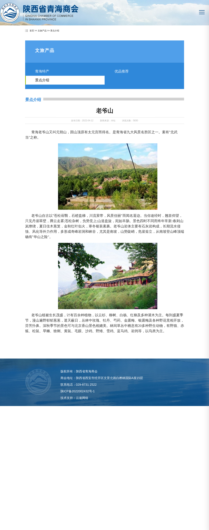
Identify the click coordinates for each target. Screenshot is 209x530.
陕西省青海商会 (39, 12)
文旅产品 (42, 31)
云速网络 (82, 406)
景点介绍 (54, 31)
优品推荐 (122, 80)
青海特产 (42, 80)
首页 (32, 31)
